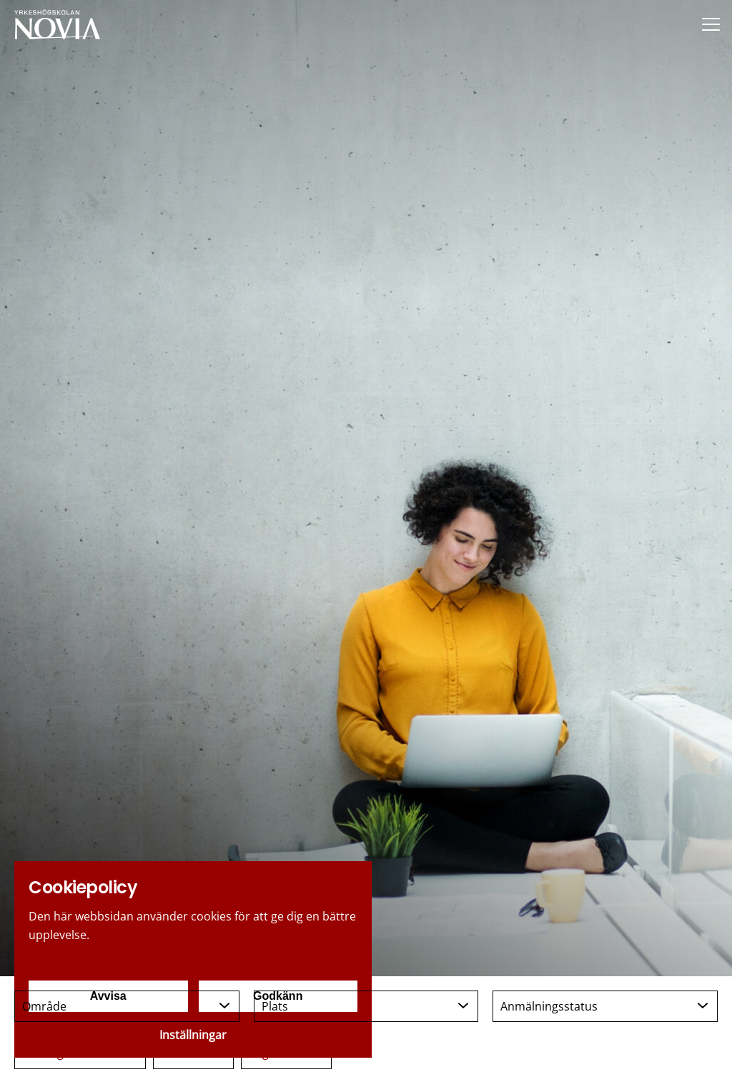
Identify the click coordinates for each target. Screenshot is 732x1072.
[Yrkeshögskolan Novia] (57, 24)
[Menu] (710, 24)
